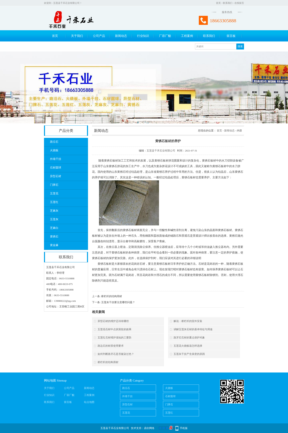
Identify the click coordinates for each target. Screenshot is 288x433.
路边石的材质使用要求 (111, 345)
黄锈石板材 (111, 160)
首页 (218, 3)
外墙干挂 (55, 158)
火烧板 (54, 150)
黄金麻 (54, 245)
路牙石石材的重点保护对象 (189, 337)
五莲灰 (54, 219)
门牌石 (54, 184)
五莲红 (54, 202)
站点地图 (89, 402)
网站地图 (50, 380)
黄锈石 (54, 236)
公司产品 (99, 35)
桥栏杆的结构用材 (111, 296)
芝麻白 (54, 227)
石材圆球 (55, 167)
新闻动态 (121, 35)
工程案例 (187, 35)
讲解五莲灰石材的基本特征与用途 (193, 329)
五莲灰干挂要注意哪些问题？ (118, 302)
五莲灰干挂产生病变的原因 (189, 353)
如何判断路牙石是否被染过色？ (116, 353)
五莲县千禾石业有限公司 (161, 150)
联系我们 (227, 3)
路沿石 (54, 141)
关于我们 (77, 35)
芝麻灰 (54, 210)
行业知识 (143, 35)
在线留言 (239, 3)
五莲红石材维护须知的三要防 (114, 337)
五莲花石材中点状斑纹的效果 (114, 329)
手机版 (184, 428)
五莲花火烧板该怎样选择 (188, 345)
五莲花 (54, 193)
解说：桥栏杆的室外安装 (188, 321)
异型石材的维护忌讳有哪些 (113, 321)
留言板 (231, 35)
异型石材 (55, 176)
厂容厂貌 (165, 35)
